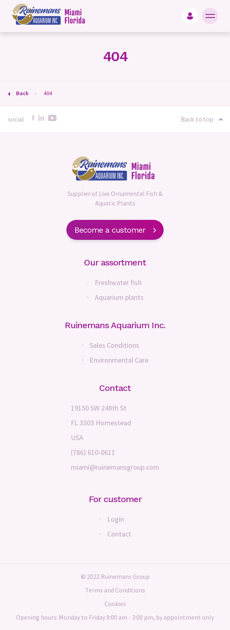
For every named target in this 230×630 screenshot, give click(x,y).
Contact (119, 533)
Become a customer (115, 230)
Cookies (115, 604)
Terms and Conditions (115, 590)
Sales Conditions (114, 345)
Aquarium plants (119, 297)
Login (115, 519)
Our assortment (115, 262)
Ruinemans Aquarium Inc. (115, 325)
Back (22, 93)
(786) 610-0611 (93, 452)
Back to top (201, 119)
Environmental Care (119, 360)
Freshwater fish (118, 282)
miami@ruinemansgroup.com (115, 467)
